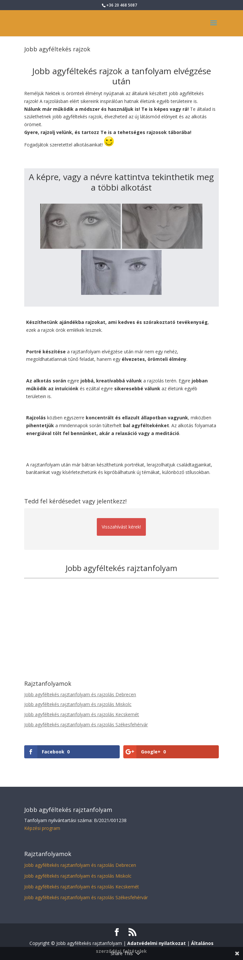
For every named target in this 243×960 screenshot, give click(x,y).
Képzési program (42, 828)
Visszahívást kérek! (121, 527)
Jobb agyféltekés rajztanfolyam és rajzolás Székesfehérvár (86, 724)
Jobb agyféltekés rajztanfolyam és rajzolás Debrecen (80, 694)
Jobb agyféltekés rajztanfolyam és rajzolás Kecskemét (81, 714)
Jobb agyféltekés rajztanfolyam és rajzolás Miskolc (77, 704)
